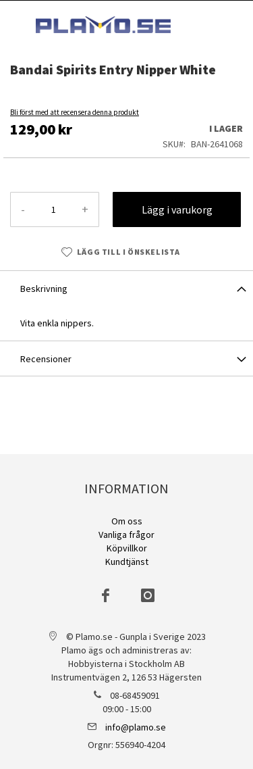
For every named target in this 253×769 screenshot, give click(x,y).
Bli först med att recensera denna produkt (74, 112)
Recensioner (46, 359)
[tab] (126, 287)
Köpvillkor (127, 548)
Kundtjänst (126, 561)
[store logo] (103, 24)
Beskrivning (43, 288)
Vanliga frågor (126, 534)
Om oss (126, 521)
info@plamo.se (135, 727)
